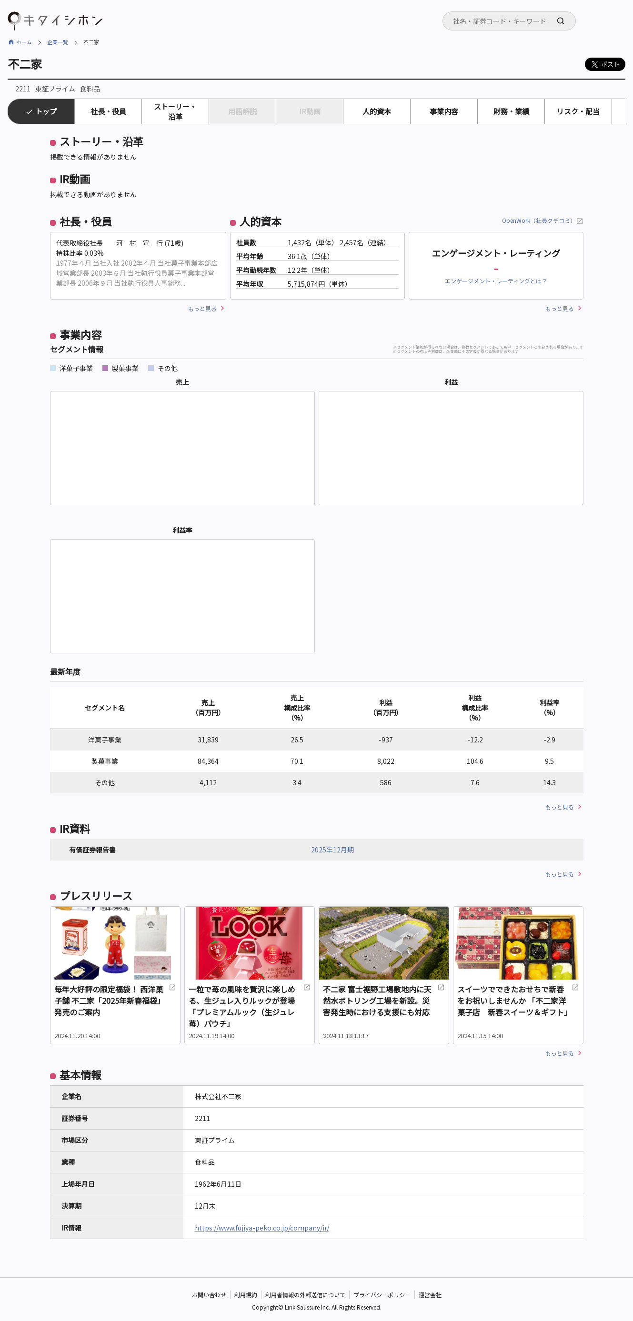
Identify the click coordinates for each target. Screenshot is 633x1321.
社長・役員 (108, 111)
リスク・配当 (578, 111)
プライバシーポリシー (382, 1295)
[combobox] (509, 20)
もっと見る (202, 308)
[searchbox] (512, 20)
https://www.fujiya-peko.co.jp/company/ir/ (262, 1227)
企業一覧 (57, 42)
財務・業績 (511, 111)
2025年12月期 (332, 849)
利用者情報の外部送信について (305, 1295)
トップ (46, 111)
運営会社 (430, 1295)
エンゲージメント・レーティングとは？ (496, 281)
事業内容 (444, 111)
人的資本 (376, 111)
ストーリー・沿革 (175, 111)
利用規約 (245, 1295)
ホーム (24, 42)
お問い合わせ (209, 1295)
